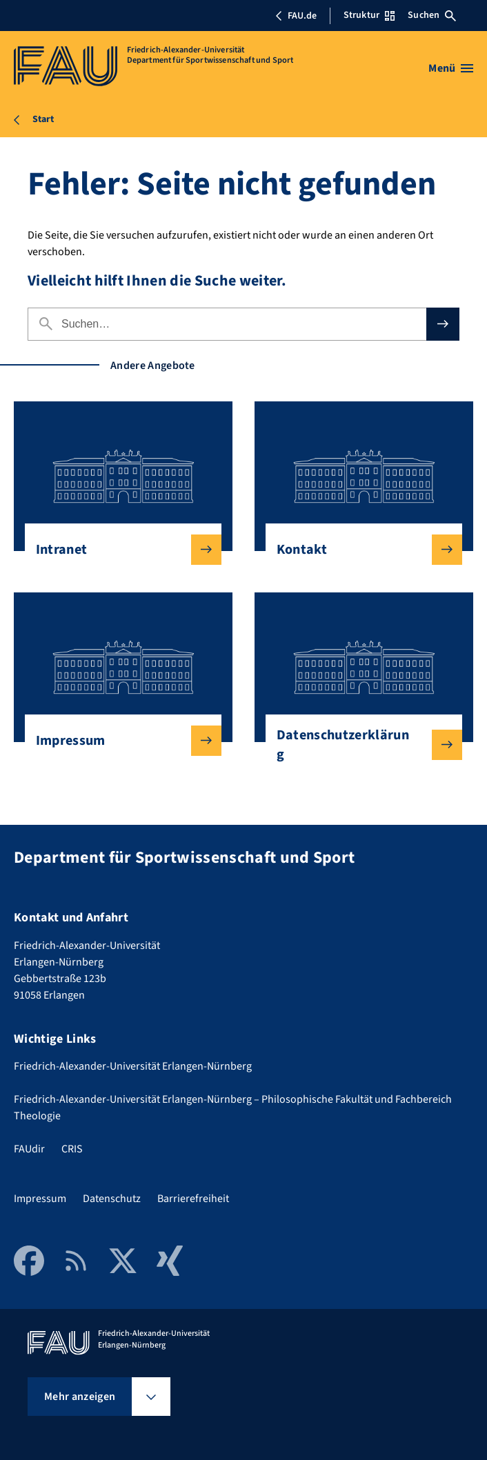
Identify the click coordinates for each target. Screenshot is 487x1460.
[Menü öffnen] (450, 68)
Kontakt (358, 549)
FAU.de (296, 16)
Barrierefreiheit (193, 1198)
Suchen (432, 15)
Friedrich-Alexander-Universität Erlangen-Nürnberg (133, 1066)
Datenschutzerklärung (358, 745)
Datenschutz (112, 1198)
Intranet (117, 549)
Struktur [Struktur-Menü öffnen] (369, 15)
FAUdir (29, 1149)
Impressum (117, 741)
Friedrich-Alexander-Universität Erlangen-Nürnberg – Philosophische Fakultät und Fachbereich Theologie (233, 1107)
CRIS (72, 1149)
